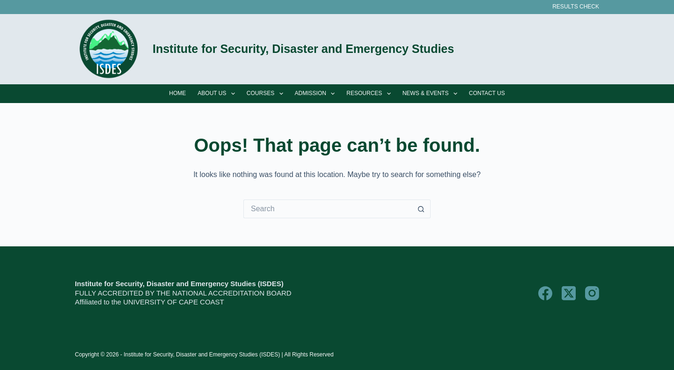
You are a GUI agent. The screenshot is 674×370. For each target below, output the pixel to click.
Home (177, 93)
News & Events (432, 93)
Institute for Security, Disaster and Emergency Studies (303, 48)
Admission (317, 93)
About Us (218, 93)
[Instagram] (592, 293)
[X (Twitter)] (569, 293)
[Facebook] (545, 293)
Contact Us (487, 93)
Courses (267, 93)
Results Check (575, 6)
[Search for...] (327, 209)
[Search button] (421, 209)
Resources (370, 93)
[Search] (595, 49)
